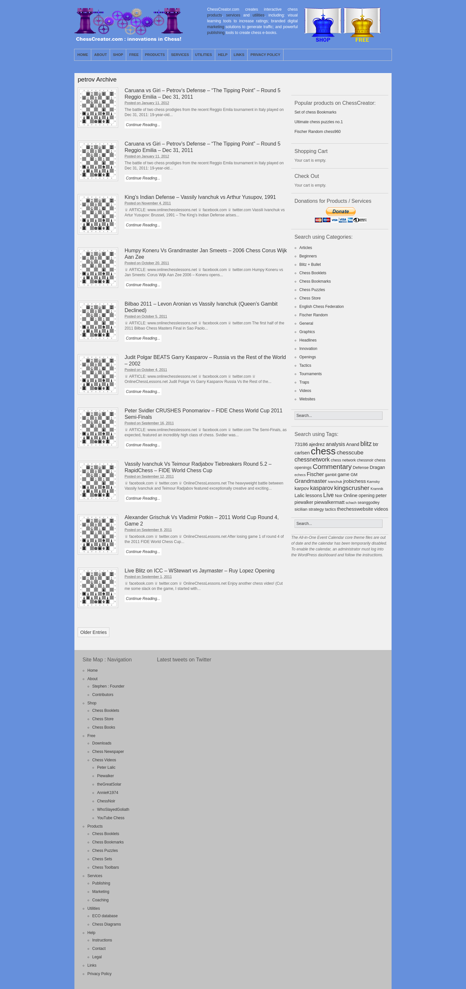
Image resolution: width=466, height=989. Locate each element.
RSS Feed (371, 54)
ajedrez (317, 444)
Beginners (308, 256)
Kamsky (373, 482)
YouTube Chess (111, 818)
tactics (330, 509)
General (306, 323)
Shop (118, 55)
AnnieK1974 (107, 792)
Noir (338, 496)
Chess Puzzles (312, 290)
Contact (98, 948)
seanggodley (369, 502)
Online (350, 495)
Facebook (386, 54)
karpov (301, 488)
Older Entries (93, 632)
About (100, 55)
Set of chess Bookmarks (315, 112)
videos (381, 509)
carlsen (302, 452)
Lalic (299, 495)
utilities (259, 15)
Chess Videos (104, 760)
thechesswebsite (355, 509)
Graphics (307, 332)
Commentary (332, 466)
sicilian (300, 509)
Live (328, 495)
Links (239, 55)
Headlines (307, 340)
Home (82, 55)
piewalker (303, 502)
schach (351, 503)
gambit (331, 475)
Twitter (379, 54)
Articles (305, 247)
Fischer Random (313, 315)
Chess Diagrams (106, 924)
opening (366, 495)
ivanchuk (335, 482)
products (214, 15)
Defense (361, 467)
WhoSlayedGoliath (113, 809)
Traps (304, 382)
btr (375, 444)
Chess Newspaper (108, 751)
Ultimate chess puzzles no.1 (318, 122)
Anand (353, 444)
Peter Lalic (106, 767)
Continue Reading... (143, 125)
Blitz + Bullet (310, 264)
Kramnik (377, 489)
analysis (335, 444)
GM (354, 474)
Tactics (305, 365)
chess (323, 451)
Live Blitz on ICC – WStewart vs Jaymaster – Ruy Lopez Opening (199, 570)
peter (381, 495)
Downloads (101, 743)
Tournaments (310, 374)
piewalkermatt (329, 502)
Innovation (308, 348)
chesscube (350, 452)
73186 (301, 444)
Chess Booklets (312, 273)
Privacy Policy (265, 55)
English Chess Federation (321, 306)
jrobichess (354, 481)
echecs (299, 475)
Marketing (100, 891)
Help (222, 55)
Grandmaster (310, 481)
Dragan (377, 467)
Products (155, 55)
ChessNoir (106, 801)
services (233, 15)
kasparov (321, 488)
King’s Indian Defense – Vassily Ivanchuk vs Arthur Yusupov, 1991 (200, 197)
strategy (316, 509)
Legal (97, 957)
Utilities (203, 55)
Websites (307, 399)
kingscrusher (352, 487)
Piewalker (105, 776)
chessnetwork (312, 459)
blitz (366, 443)
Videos (305, 390)
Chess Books (103, 727)
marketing (215, 27)
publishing (216, 32)
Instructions (102, 940)
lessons (313, 495)
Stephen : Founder (108, 686)
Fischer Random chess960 (317, 131)
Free (134, 55)
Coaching (100, 900)
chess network (343, 460)
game (344, 474)
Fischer (315, 474)
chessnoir (365, 460)
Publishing (101, 883)
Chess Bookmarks (315, 281)
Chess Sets (102, 859)
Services (180, 55)
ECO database (105, 916)
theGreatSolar (109, 784)
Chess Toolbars (105, 867)
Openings (307, 357)
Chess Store (310, 298)
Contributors (102, 694)
